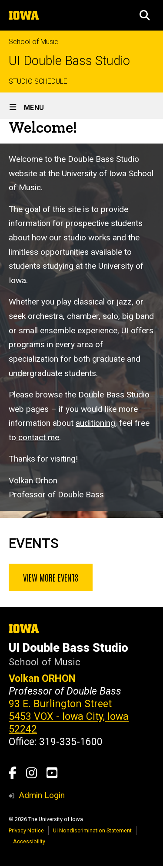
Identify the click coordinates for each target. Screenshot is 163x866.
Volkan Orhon (33, 481)
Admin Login (42, 795)
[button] (144, 15)
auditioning (95, 423)
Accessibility (29, 841)
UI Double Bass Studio (69, 61)
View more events (50, 577)
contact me (37, 437)
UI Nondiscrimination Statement (92, 830)
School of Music (33, 42)
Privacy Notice (26, 830)
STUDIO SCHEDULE (38, 81)
